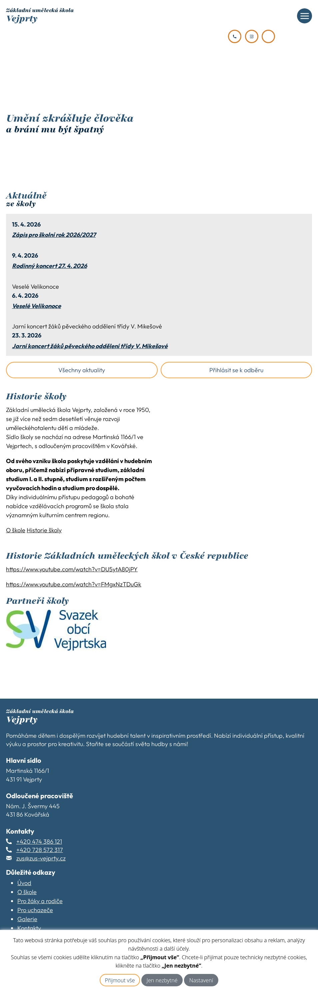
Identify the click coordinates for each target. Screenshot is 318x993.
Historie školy (44, 530)
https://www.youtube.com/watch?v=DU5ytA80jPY (72, 569)
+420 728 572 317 (39, 850)
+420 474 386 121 (39, 841)
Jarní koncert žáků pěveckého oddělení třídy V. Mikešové (90, 346)
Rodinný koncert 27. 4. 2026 (49, 266)
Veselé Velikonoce (36, 306)
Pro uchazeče (35, 910)
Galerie (27, 919)
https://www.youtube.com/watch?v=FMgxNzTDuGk (73, 584)
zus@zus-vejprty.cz (41, 858)
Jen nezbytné (162, 980)
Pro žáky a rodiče (40, 901)
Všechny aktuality (81, 370)
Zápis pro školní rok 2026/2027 (54, 235)
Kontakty (29, 928)
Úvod (24, 883)
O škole (15, 530)
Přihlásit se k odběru (236, 370)
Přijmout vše (120, 980)
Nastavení (201, 980)
